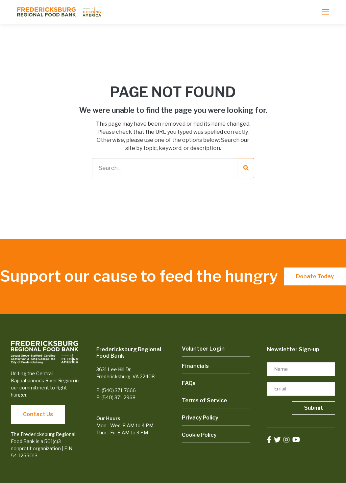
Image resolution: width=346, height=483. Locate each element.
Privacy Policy (200, 417)
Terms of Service (204, 400)
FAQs (189, 383)
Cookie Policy (199, 435)
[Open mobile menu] (325, 11)
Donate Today (315, 276)
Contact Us (38, 414)
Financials (195, 366)
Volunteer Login (203, 349)
